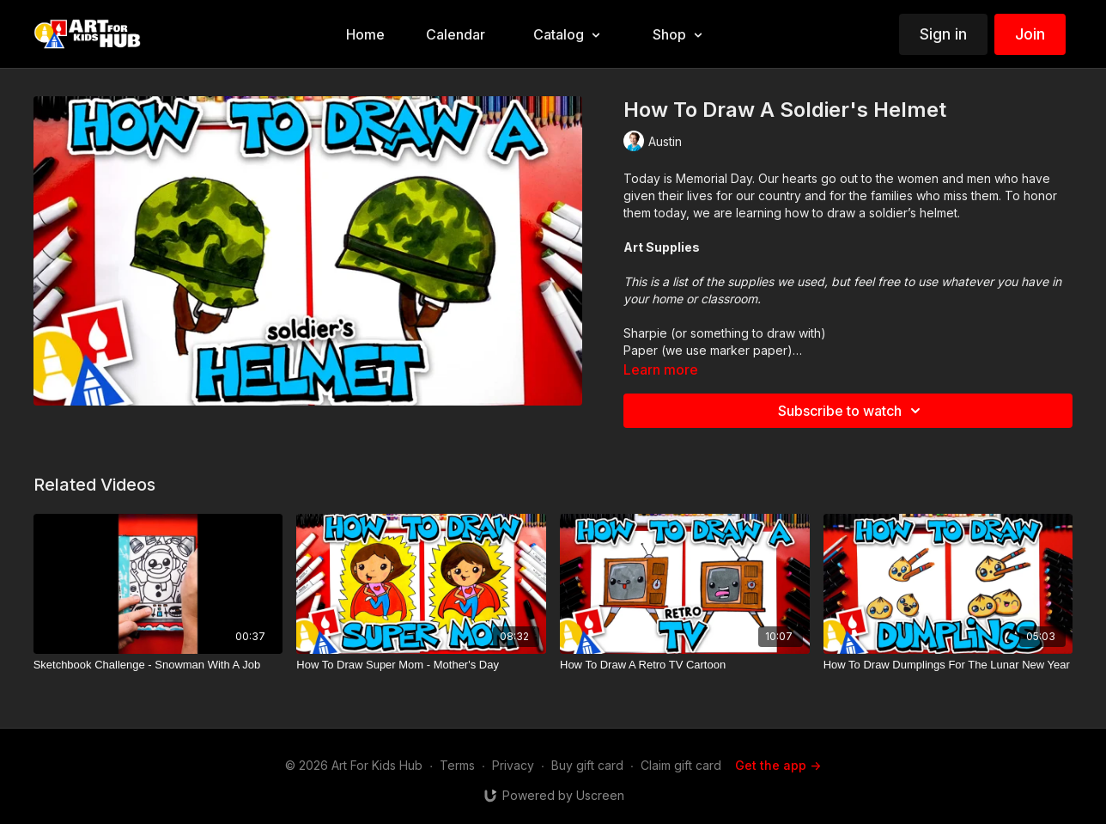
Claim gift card (681, 765)
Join (1030, 34)
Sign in (943, 34)
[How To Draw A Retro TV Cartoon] (685, 665)
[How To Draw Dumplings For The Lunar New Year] (948, 665)
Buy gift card (587, 765)
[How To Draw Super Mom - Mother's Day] (421, 665)
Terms (457, 765)
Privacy (513, 765)
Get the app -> (778, 765)
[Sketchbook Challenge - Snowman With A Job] (158, 665)
